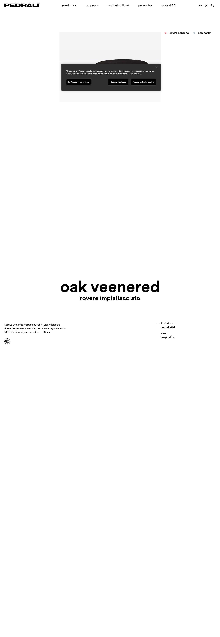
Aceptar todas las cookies (143, 82)
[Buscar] (212, 5)
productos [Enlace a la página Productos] (69, 5)
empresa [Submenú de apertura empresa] (92, 5)
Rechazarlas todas (118, 82)
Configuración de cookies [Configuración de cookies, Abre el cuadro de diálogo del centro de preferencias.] (78, 82)
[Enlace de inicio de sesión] (206, 5)
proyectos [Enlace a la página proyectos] (145, 5)
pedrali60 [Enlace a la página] (168, 5)
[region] (111, 77)
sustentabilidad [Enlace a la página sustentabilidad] (118, 5)
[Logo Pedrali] (22, 5)
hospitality (167, 337)
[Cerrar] (156, 67)
